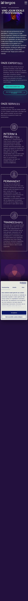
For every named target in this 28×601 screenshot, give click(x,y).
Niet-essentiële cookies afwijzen (13, 317)
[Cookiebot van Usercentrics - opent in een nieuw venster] (20, 283)
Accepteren (14, 312)
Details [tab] (14, 287)
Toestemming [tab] (5, 287)
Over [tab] (23, 287)
